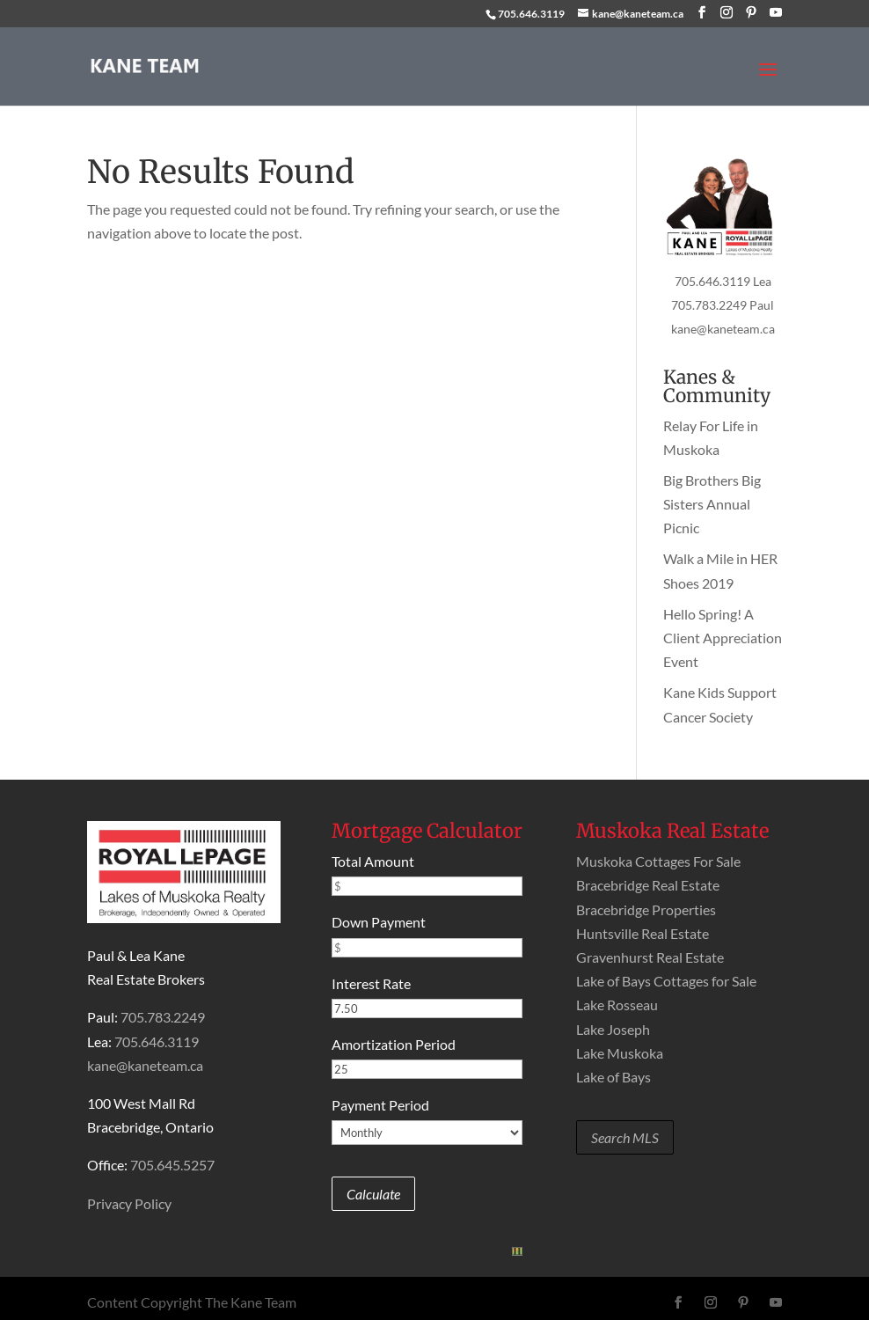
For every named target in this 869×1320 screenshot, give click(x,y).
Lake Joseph (613, 1029)
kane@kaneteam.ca (723, 328)
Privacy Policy (129, 1203)
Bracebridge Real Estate (647, 884)
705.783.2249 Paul (722, 304)
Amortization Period (394, 1044)
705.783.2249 (162, 1016)
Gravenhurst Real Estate (650, 957)
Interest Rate (371, 983)
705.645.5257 (172, 1164)
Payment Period (380, 1104)
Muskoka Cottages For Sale (658, 861)
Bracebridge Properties (646, 909)
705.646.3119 (531, 13)
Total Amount (373, 861)
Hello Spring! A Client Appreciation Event (722, 637)
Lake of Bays (613, 1076)
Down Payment (379, 921)
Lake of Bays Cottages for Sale (666, 980)
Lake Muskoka (619, 1053)
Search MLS (625, 1137)
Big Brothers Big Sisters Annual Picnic (712, 504)
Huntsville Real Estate (642, 933)
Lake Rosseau (617, 1004)
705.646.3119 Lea (723, 281)
